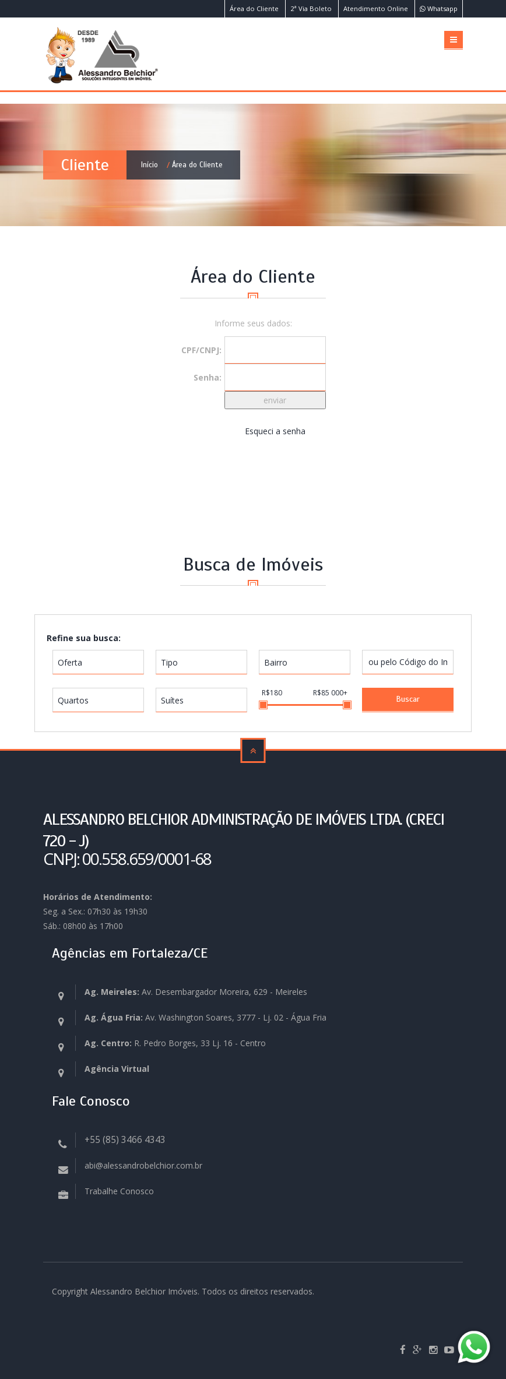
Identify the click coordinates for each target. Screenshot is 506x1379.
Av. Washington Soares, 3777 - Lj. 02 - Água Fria (205, 1017)
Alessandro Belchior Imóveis (144, 1291)
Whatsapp (439, 8)
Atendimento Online (375, 8)
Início (149, 165)
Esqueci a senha (275, 431)
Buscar (408, 699)
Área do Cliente (254, 8)
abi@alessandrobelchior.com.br (143, 1165)
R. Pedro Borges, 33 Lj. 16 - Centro (175, 1043)
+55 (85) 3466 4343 (125, 1140)
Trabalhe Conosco (119, 1191)
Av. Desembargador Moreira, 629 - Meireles (196, 991)
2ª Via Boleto (311, 8)
